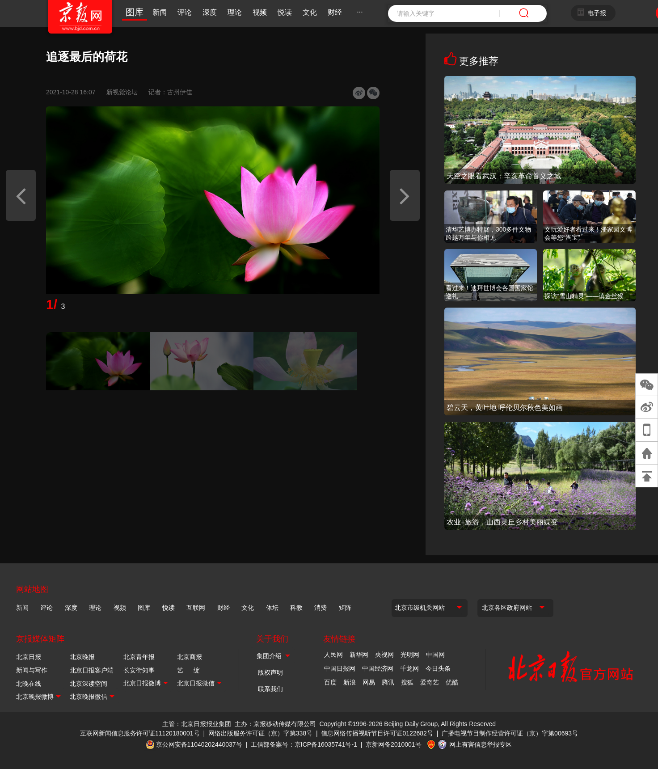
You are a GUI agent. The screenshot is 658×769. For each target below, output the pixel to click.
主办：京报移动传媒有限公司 (275, 723)
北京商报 (189, 656)
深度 (209, 12)
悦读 (285, 12)
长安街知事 (139, 670)
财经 (335, 12)
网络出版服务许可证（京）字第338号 (260, 733)
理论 (235, 12)
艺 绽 (188, 670)
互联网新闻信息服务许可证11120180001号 (140, 733)
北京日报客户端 (92, 670)
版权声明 (270, 672)
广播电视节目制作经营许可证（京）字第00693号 (510, 733)
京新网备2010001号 (394, 744)
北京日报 (28, 656)
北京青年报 (139, 656)
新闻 (159, 12)
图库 (134, 12)
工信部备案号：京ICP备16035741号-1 (304, 744)
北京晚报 (82, 656)
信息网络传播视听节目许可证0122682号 (377, 733)
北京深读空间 (88, 683)
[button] (21, 195)
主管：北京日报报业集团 (196, 723)
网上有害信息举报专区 (480, 744)
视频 (260, 12)
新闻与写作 (31, 670)
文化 (310, 12)
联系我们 (270, 689)
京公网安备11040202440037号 (199, 744)
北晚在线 (28, 683)
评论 (184, 12)
